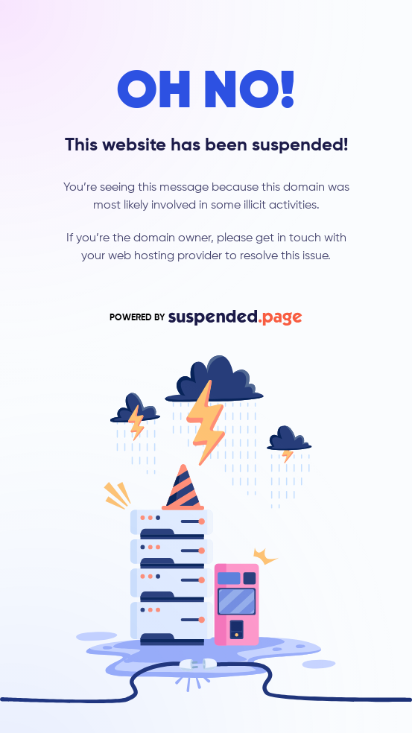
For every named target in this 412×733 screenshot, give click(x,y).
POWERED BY (206, 318)
